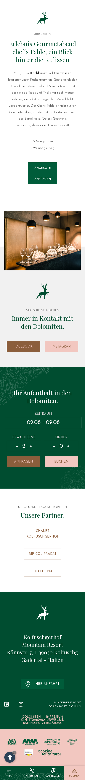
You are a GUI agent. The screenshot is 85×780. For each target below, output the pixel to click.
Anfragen (42, 179)
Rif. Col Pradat (42, 554)
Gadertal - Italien (42, 659)
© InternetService (67, 702)
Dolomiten (31, 716)
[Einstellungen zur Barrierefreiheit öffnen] (9, 757)
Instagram (61, 346)
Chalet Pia (43, 571)
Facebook (23, 346)
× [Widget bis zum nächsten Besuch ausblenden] (14, 752)
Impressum (54, 716)
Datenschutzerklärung (42, 723)
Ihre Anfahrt (42, 684)
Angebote (42, 168)
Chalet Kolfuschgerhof (42, 534)
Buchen (61, 461)
